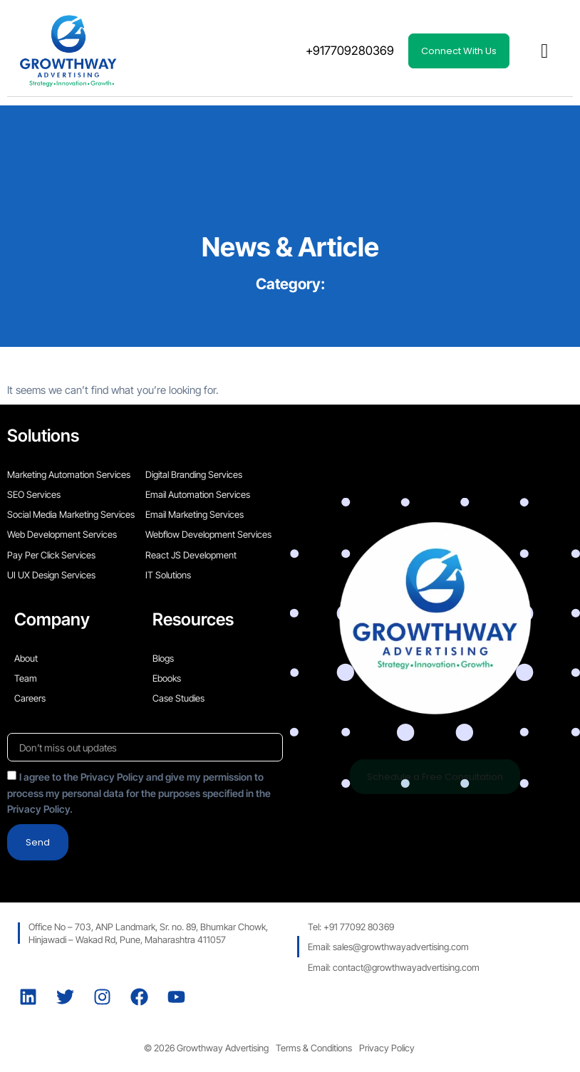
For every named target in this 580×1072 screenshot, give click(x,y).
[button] (544, 51)
